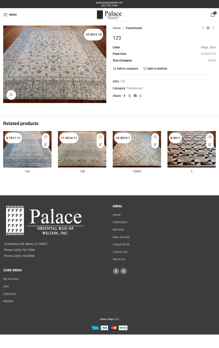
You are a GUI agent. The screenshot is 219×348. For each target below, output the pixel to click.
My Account (11, 279)
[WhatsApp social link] (140, 96)
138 (82, 171)
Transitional (133, 28)
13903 (137, 171)
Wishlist (8, 301)
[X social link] (129, 96)
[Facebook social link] (124, 96)
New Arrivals (121, 237)
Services (118, 229)
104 (27, 171)
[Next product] (213, 28)
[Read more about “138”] (100, 144)
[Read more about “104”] (45, 144)
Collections (120, 222)
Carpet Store (121, 244)
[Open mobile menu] (10, 14)
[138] (82, 149)
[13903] (137, 149)
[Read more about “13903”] (155, 144)
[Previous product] (203, 28)
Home (117, 28)
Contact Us (120, 252)
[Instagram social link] (123, 271)
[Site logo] (109, 14)
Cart (6, 286)
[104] (27, 149)
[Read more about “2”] (210, 144)
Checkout (9, 294)
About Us (119, 259)
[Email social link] (135, 96)
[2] (191, 149)
